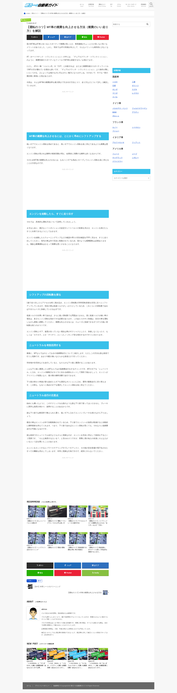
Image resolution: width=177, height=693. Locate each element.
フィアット (136, 142)
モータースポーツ (131, 5)
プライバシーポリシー (42, 686)
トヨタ (115, 82)
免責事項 (56, 686)
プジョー (115, 131)
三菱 (133, 82)
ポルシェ (115, 116)
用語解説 (143, 5)
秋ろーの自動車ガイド (78, 686)
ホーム (82, 5)
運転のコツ (102, 5)
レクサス (135, 93)
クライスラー (117, 161)
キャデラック (117, 158)
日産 (114, 86)
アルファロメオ (118, 142)
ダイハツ (135, 86)
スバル (115, 97)
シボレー (135, 158)
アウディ (135, 112)
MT (41, 581)
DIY (111, 5)
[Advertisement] (68, 111)
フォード (115, 154)
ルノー (115, 127)
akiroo (44, 609)
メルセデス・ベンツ (120, 108)
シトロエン (136, 127)
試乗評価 (91, 5)
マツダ (115, 93)
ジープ (134, 154)
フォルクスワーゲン (139, 108)
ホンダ (115, 89)
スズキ (134, 89)
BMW (114, 112)
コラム (119, 5)
